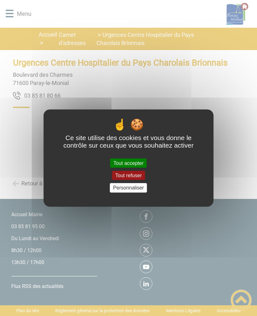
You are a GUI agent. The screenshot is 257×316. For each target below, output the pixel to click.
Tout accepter (128, 163)
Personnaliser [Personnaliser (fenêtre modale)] (128, 187)
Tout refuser (128, 175)
